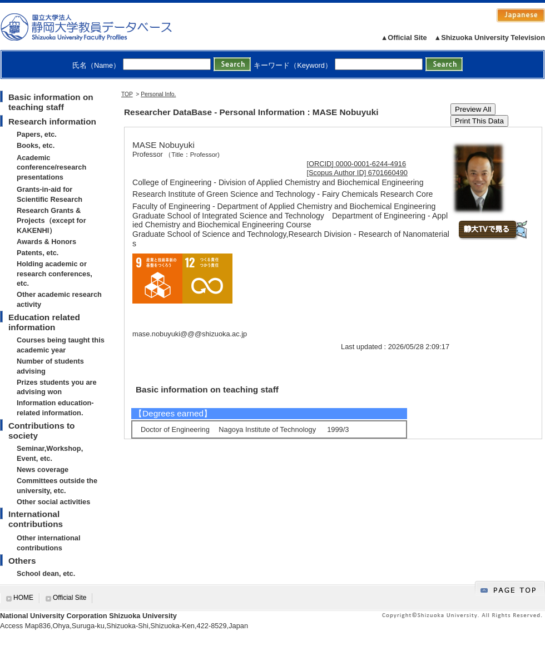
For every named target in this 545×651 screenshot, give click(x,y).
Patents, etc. (37, 253)
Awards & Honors (46, 241)
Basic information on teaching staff (50, 102)
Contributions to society (41, 430)
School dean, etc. (46, 573)
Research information (52, 121)
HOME (23, 598)
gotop (510, 588)
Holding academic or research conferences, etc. (54, 274)
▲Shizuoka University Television (489, 37)
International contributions (35, 519)
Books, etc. (35, 145)
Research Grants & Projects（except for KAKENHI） (51, 220)
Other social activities (53, 502)
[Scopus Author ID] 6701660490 (357, 172)
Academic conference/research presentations (51, 167)
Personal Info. (158, 94)
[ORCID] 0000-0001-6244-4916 (357, 164)
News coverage (42, 469)
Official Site (69, 598)
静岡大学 (97, 27)
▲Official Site (404, 37)
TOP (127, 94)
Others (22, 560)
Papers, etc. (37, 134)
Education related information (44, 322)
